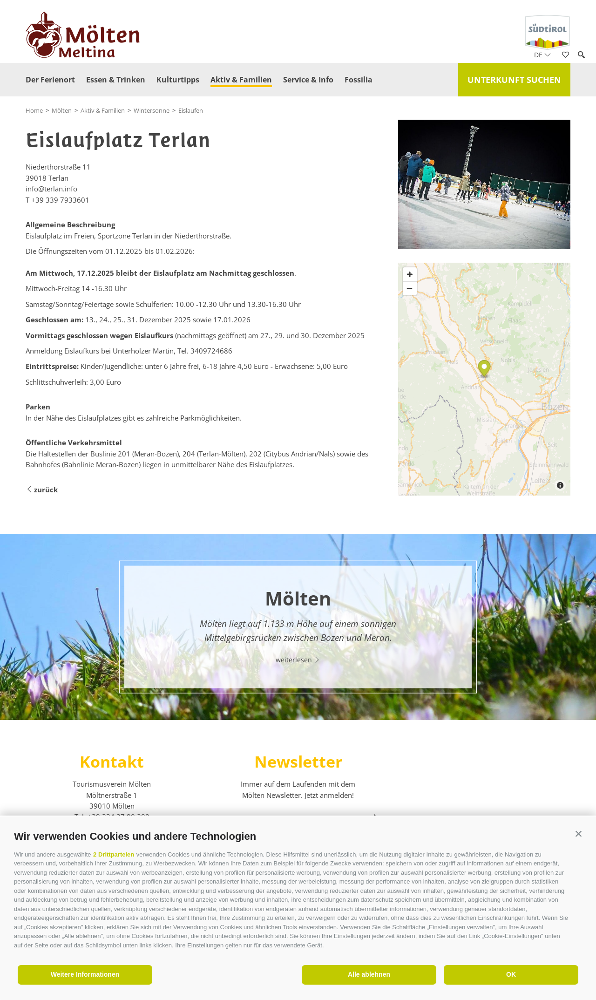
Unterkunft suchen (514, 79)
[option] (298, 627)
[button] (578, 833)
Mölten (62, 110)
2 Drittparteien (113, 854)
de (542, 54)
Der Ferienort (50, 80)
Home (34, 110)
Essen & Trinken (115, 80)
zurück (42, 489)
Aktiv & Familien (241, 80)
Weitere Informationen (85, 974)
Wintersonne (151, 110)
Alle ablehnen (369, 974)
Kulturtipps (177, 80)
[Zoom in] (410, 274)
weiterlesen (298, 659)
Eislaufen (190, 110)
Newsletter (298, 761)
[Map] (484, 379)
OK (511, 974)
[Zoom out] (410, 288)
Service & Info (308, 80)
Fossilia (358, 80)
